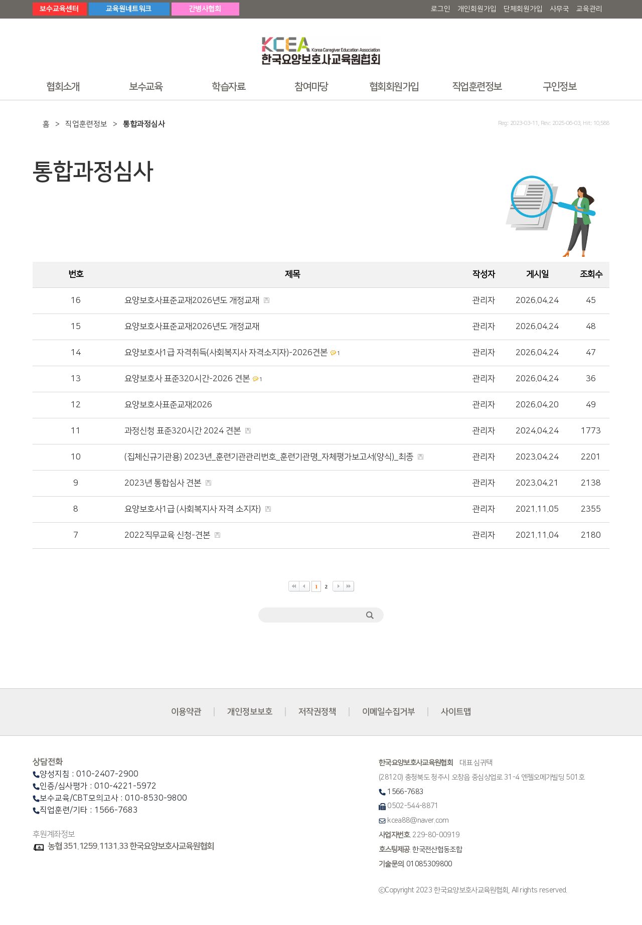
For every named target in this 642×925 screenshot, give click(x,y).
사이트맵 (456, 711)
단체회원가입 (523, 9)
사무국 (559, 9)
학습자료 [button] (228, 86)
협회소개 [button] (62, 86)
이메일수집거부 (388, 711)
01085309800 (429, 864)
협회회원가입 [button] (394, 86)
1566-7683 (405, 792)
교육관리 (589, 9)
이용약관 (186, 711)
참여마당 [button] (311, 86)
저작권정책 (317, 711)
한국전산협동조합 (437, 850)
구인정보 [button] (559, 86)
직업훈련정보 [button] (477, 86)
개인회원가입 (477, 9)
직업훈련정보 (86, 124)
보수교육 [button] (145, 86)
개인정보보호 (249, 711)
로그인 (440, 9)
